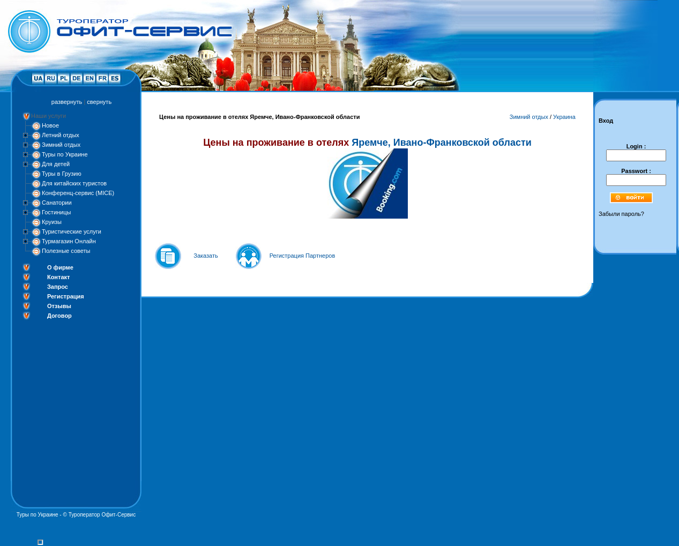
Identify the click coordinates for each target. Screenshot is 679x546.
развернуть (66, 102)
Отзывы (59, 306)
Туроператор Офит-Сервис (102, 515)
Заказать (205, 255)
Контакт (58, 277)
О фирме (60, 267)
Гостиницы (56, 212)
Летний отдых (60, 135)
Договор (59, 315)
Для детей (56, 164)
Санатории (57, 202)
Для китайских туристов (74, 183)
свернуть (99, 102)
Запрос (57, 286)
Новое (50, 125)
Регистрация (65, 296)
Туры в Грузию (61, 173)
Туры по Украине (65, 154)
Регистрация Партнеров (302, 255)
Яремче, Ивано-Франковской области (442, 142)
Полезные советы (66, 251)
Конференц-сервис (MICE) (78, 193)
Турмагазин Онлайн (69, 241)
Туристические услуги (71, 231)
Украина (564, 117)
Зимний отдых (61, 144)
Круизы (52, 222)
